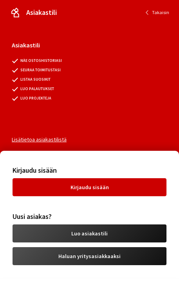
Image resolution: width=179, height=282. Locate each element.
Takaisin (160, 12)
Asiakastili (41, 12)
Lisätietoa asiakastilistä (39, 139)
